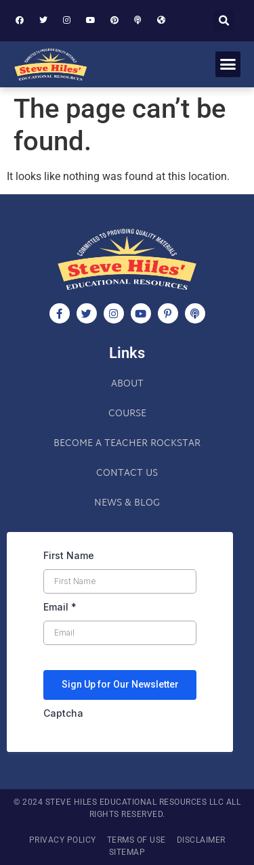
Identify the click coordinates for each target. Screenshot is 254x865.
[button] (223, 20)
